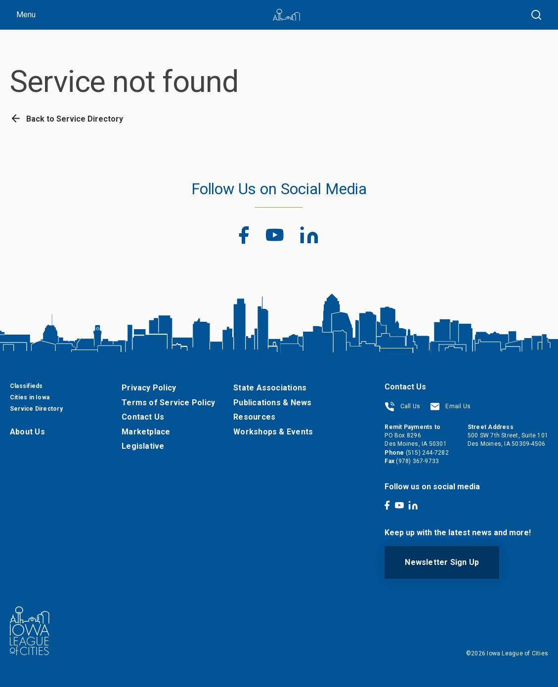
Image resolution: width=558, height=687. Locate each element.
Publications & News (272, 402)
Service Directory (36, 408)
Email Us (450, 406)
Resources (254, 417)
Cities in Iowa (29, 397)
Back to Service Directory (66, 119)
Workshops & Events (273, 431)
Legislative (143, 446)
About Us (27, 431)
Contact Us (143, 417)
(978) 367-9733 (417, 461)
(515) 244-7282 (427, 452)
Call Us (402, 406)
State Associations (269, 387)
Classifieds (26, 386)
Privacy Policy (149, 387)
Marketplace (146, 431)
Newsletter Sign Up (442, 562)
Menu (26, 14)
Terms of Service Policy (168, 402)
